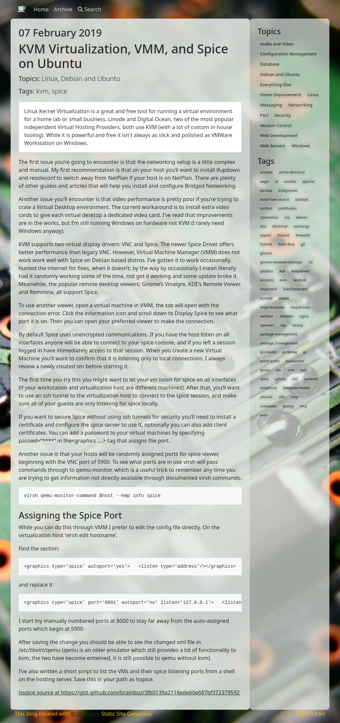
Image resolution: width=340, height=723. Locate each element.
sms (291, 370)
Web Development (279, 135)
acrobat (266, 172)
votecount (268, 406)
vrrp (303, 406)
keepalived (300, 271)
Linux (312, 95)
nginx (304, 316)
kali (282, 271)
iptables (266, 271)
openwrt (267, 325)
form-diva (286, 244)
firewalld (303, 235)
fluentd (266, 244)
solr (304, 370)
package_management (279, 343)
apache (308, 181)
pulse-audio (269, 361)
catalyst (302, 199)
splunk (280, 379)
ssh (295, 379)
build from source (274, 199)
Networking (300, 105)
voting (288, 406)
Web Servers (272, 146)
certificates (288, 208)
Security (282, 115)
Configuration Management (288, 54)
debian (301, 217)
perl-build (268, 352)
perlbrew (289, 352)
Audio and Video (276, 44)
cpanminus (269, 217)
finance (283, 235)
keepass (266, 280)
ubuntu (266, 397)
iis (311, 262)
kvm (283, 280)
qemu (265, 370)
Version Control (276, 125)
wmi (263, 415)
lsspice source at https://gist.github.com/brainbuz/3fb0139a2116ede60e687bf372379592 (129, 692)
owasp (297, 325)
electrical (279, 226)
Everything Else (275, 85)
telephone (268, 388)
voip (294, 397)
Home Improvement (280, 95)
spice (264, 379)
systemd (311, 379)
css (287, 217)
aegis (264, 181)
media (284, 298)
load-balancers (295, 289)
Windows (301, 146)
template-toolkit (296, 388)
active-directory (291, 172)
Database (269, 64)
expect (265, 235)
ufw (282, 397)
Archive (63, 9)
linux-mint (268, 289)
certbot (266, 208)
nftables (286, 316)
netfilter (266, 316)
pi (304, 352)
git (303, 244)
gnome (266, 253)
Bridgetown (85, 713)
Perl (264, 115)
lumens (266, 298)
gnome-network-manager (281, 262)
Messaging (271, 105)
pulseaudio (295, 361)
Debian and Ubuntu (280, 74)
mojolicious (300, 307)
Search (89, 9)
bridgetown (288, 190)
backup (266, 190)
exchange (301, 226)
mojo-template (272, 307)
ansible (290, 181)
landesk (299, 280)
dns (263, 226)
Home (41, 9)
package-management (278, 334)
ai (276, 181)
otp (283, 325)
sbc (279, 370)
